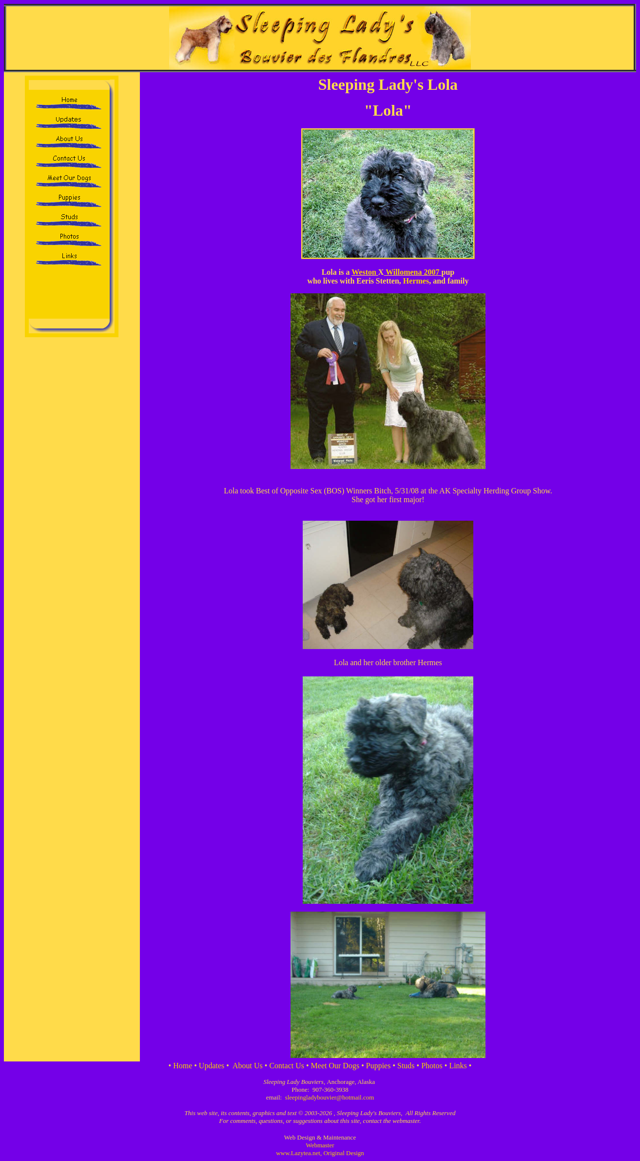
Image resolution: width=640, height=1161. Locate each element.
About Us (248, 1065)
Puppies (378, 1065)
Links (457, 1065)
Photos (432, 1065)
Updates (211, 1065)
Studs (406, 1065)
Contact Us (286, 1065)
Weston (364, 272)
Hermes (416, 281)
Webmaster (320, 1145)
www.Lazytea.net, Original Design (320, 1153)
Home (182, 1065)
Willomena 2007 (412, 272)
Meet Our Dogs (335, 1065)
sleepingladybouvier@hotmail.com (329, 1097)
